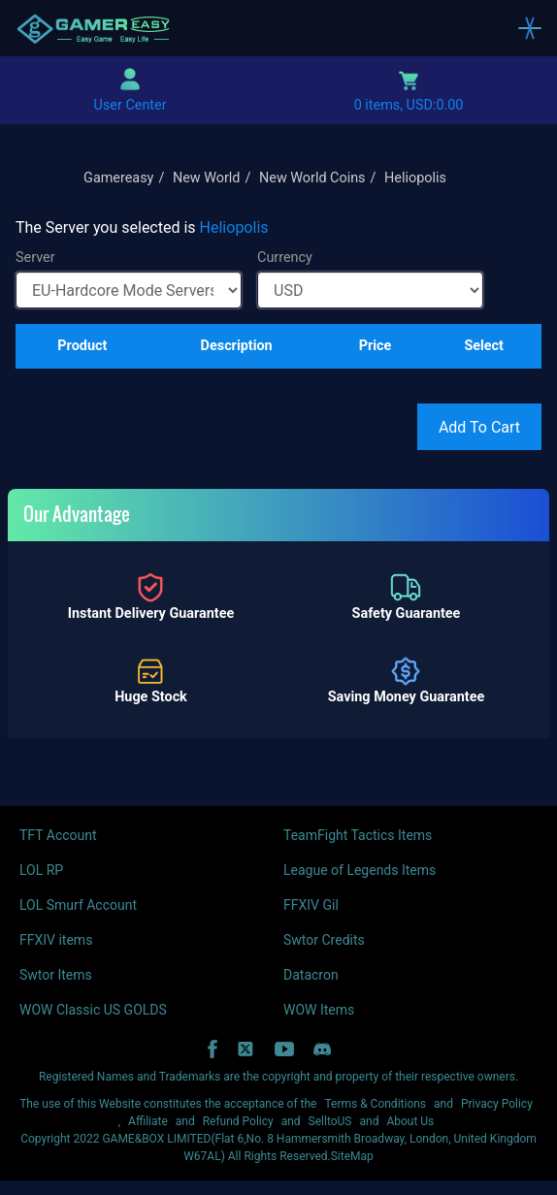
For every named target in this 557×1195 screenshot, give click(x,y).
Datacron (311, 975)
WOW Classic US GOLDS (93, 1009)
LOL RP (41, 870)
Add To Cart (479, 427)
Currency (284, 257)
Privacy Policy (497, 1104)
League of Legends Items (359, 870)
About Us (410, 1121)
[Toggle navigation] (529, 28)
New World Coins (312, 178)
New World (207, 178)
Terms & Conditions (375, 1104)
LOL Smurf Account (78, 905)
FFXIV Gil (311, 905)
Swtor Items (55, 975)
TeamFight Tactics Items (357, 835)
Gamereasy (118, 178)
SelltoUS (330, 1121)
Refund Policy (238, 1121)
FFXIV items (55, 940)
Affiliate (148, 1121)
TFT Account (58, 835)
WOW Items (318, 1009)
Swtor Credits (324, 940)
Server (35, 257)
